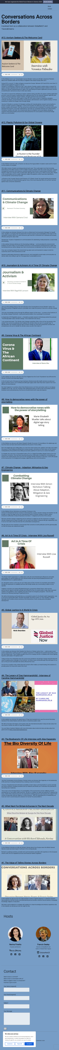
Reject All (19, 1043)
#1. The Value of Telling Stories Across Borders (23, 862)
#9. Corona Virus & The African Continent (21, 335)
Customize (9, 1043)
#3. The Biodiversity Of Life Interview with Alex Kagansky (28, 739)
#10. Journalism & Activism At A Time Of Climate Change (29, 265)
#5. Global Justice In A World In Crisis (19, 610)
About (49, 6)
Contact (50, 8)
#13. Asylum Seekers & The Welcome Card (21, 37)
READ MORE (48, 2)
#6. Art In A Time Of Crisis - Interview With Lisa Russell (27, 535)
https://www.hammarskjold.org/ (18, 729)
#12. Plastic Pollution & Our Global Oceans (21, 122)
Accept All (29, 1043)
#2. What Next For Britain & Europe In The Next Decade (27, 806)
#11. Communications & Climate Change (21, 191)
